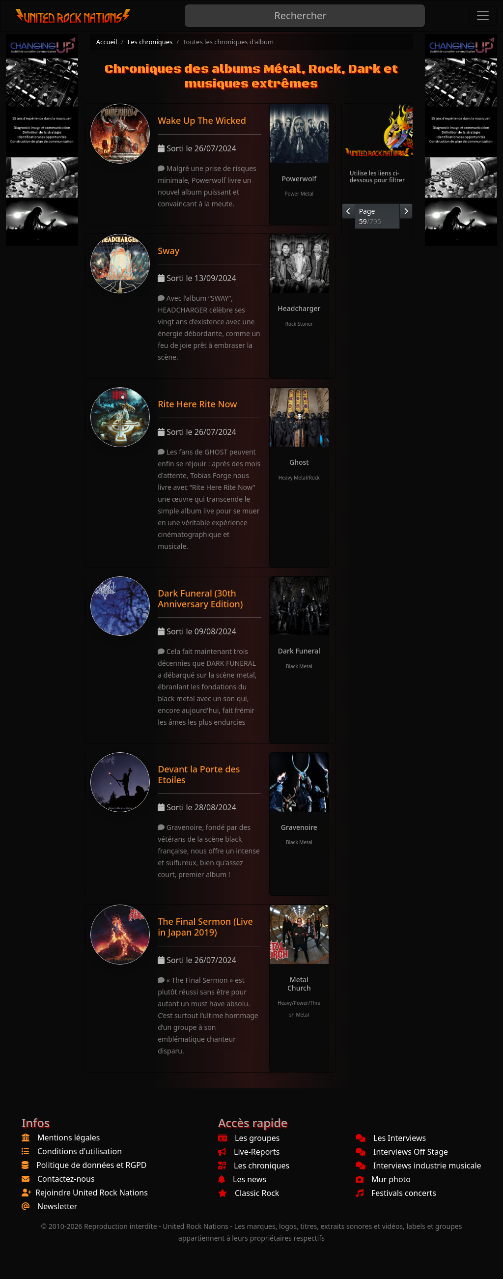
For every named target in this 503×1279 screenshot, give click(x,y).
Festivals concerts (396, 1193)
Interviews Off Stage (402, 1151)
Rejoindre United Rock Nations (91, 1192)
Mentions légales (68, 1137)
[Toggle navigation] (483, 16)
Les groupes (248, 1138)
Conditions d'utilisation (79, 1151)
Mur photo (383, 1179)
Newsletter (57, 1206)
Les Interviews (391, 1138)
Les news (242, 1179)
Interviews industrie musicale (418, 1165)
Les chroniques (149, 41)
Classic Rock (248, 1193)
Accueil (106, 41)
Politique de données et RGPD (91, 1165)
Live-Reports (248, 1151)
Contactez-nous (66, 1178)
